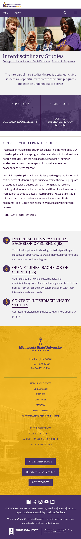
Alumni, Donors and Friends (40, 439)
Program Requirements (20, 121)
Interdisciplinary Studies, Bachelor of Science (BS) (40, 241)
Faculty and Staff (40, 444)
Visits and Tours (40, 461)
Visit (5, 12)
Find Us (40, 394)
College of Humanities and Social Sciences (26, 61)
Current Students (40, 433)
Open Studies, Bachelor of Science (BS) (40, 269)
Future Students (40, 428)
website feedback (56, 512)
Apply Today (20, 104)
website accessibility (34, 512)
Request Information (40, 471)
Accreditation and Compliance (40, 416)
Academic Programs (63, 61)
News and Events (40, 383)
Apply (18, 12)
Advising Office (61, 104)
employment (40, 410)
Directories (41, 388)
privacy (62, 508)
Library (40, 405)
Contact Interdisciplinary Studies (61, 122)
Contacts (40, 399)
